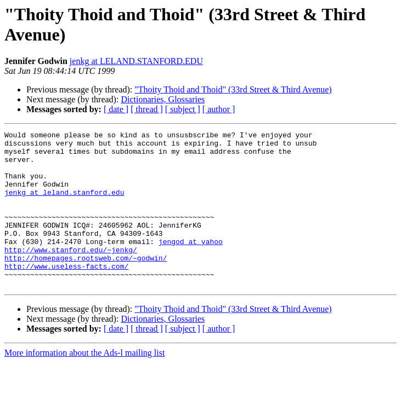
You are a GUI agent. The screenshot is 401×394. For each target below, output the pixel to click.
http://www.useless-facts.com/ (66, 294)
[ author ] (218, 109)
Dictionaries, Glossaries (163, 99)
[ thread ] (147, 109)
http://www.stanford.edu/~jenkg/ (70, 274)
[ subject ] (182, 109)
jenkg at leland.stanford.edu (64, 205)
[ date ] (116, 109)
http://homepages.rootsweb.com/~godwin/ (85, 284)
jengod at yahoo (191, 264)
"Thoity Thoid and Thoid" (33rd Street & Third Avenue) (232, 89)
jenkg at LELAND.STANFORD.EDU (136, 61)
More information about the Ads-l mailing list (84, 384)
